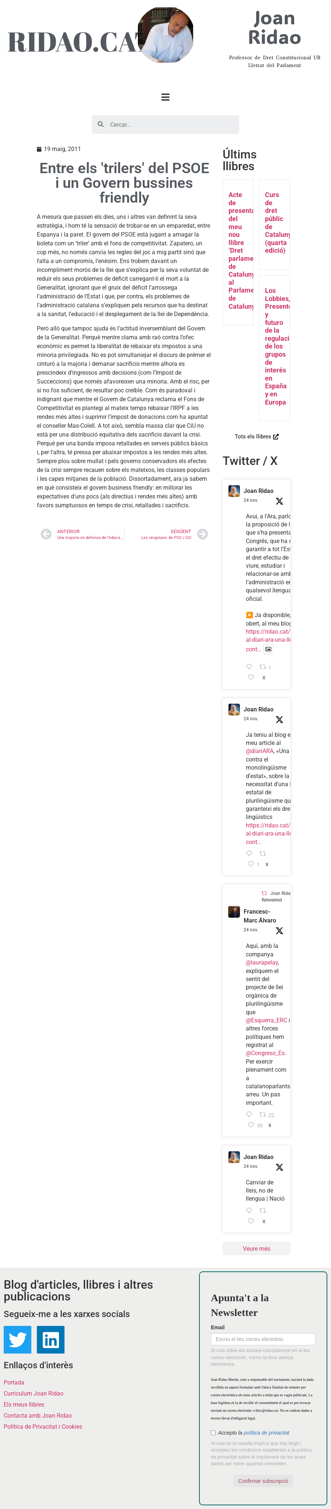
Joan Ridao (258, 490)
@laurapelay (262, 962)
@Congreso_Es (265, 1053)
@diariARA (259, 751)
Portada (14, 1382)
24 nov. (251, 500)
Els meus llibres (24, 1404)
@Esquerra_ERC (266, 1020)
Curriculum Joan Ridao (33, 1393)
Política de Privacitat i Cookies (43, 1426)
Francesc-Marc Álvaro (260, 916)
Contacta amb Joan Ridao (38, 1415)
